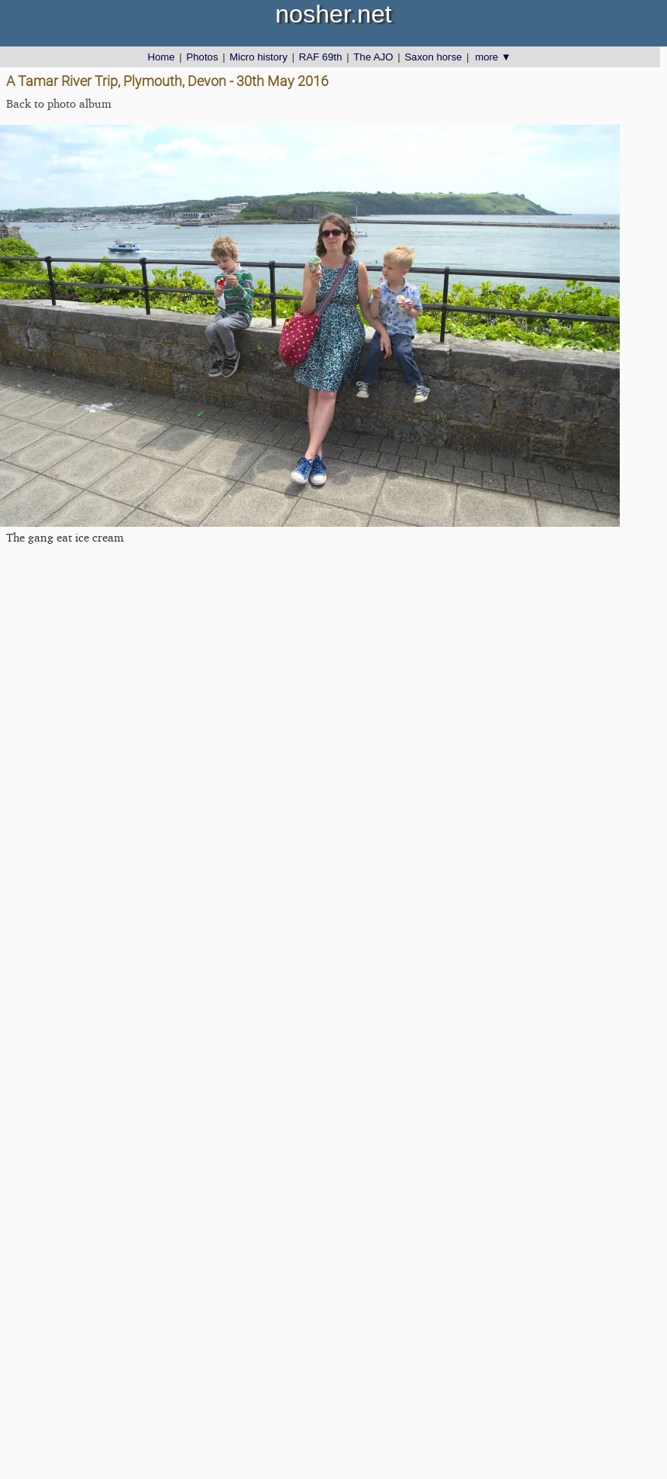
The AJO (373, 57)
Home (160, 57)
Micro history (258, 57)
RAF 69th (320, 57)
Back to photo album (59, 103)
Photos (202, 57)
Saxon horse (433, 57)
